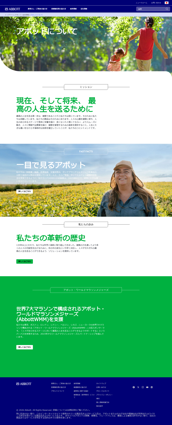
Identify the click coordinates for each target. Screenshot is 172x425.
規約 (98, 398)
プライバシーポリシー (104, 395)
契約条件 (99, 406)
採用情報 (77, 383)
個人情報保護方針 (102, 402)
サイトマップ (101, 383)
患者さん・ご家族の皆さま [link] (37, 9)
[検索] (153, 9)
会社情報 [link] (84, 9)
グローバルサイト (102, 391)
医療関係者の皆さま (58, 387)
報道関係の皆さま (80, 387)
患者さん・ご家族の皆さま (61, 383)
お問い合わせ (101, 387)
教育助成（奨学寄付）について (84, 396)
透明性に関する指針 (81, 391)
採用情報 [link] (73, 9)
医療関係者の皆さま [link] (58, 9)
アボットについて (57, 391)
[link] (141, 2)
